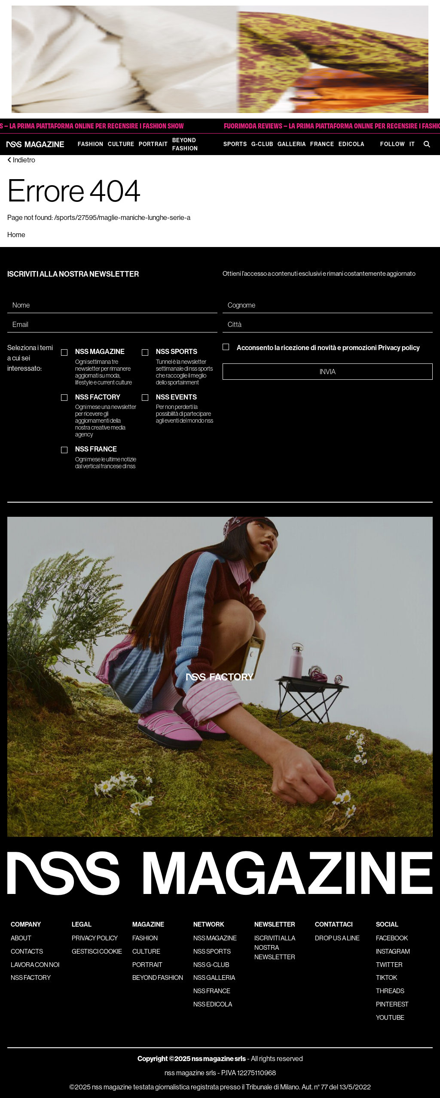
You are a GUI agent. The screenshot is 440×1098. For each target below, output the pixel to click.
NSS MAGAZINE (105, 366)
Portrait (153, 144)
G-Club (262, 144)
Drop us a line (337, 938)
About (21, 938)
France (322, 144)
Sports (235, 144)
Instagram (393, 951)
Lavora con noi (35, 964)
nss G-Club (211, 964)
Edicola (351, 144)
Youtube (390, 1017)
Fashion (91, 144)
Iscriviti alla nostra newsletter (274, 948)
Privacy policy (399, 348)
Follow (392, 144)
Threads (390, 991)
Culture (121, 144)
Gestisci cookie (97, 951)
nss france (211, 991)
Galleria (292, 144)
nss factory (31, 977)
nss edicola (212, 1004)
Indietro (21, 160)
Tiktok (386, 977)
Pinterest (392, 1004)
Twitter (389, 964)
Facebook (392, 938)
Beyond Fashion (185, 144)
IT (412, 144)
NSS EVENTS (186, 409)
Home (16, 235)
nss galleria (214, 977)
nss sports (212, 951)
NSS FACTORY (105, 416)
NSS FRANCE (105, 457)
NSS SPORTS (186, 366)
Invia (328, 371)
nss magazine (215, 938)
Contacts (27, 951)
